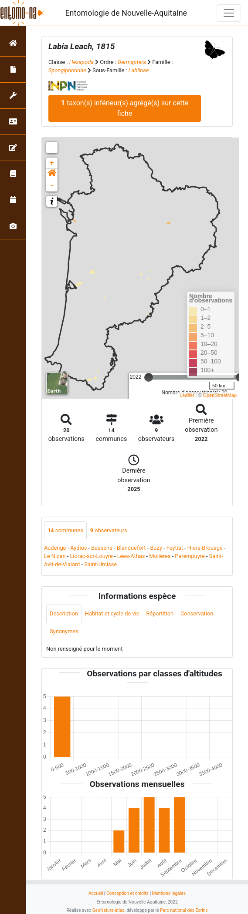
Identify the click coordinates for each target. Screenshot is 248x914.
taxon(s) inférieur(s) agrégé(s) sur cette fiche (124, 108)
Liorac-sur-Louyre (91, 556)
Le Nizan (54, 556)
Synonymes (64, 631)
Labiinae (139, 70)
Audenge (55, 547)
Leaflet (187, 395)
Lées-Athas (131, 556)
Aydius (78, 547)
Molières (159, 556)
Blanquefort (131, 547)
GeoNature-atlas (108, 910)
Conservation (196, 613)
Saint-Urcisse (100, 564)
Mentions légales (169, 893)
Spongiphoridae (67, 70)
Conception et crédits (127, 893)
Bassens (101, 547)
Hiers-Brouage (205, 547)
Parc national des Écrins (183, 910)
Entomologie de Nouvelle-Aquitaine (126, 12)
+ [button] (52, 163)
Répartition (159, 613)
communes (65, 530)
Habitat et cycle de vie (112, 613)
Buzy (156, 547)
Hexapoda (81, 62)
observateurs (108, 530)
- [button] (52, 186)
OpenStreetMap (220, 395)
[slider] (148, 377)
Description (64, 613)
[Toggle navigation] (229, 13)
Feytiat (174, 547)
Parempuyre (190, 556)
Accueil (95, 893)
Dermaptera (132, 62)
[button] (52, 174)
